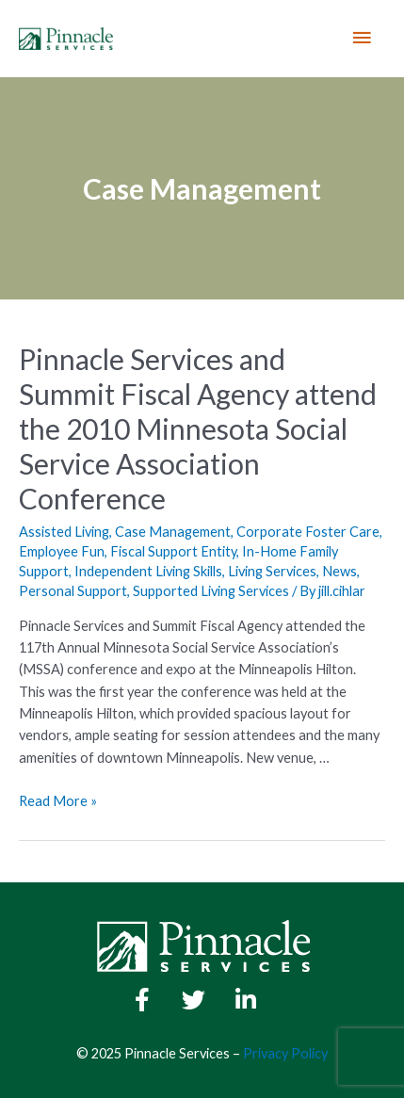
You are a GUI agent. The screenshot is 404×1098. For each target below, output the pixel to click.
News (339, 571)
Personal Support (73, 591)
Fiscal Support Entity (173, 551)
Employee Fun (62, 551)
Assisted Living (64, 532)
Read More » (58, 801)
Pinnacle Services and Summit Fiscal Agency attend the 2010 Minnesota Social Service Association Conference (198, 428)
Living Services (272, 571)
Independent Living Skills (148, 571)
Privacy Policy (285, 1053)
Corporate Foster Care (308, 532)
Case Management (173, 532)
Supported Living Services (211, 591)
